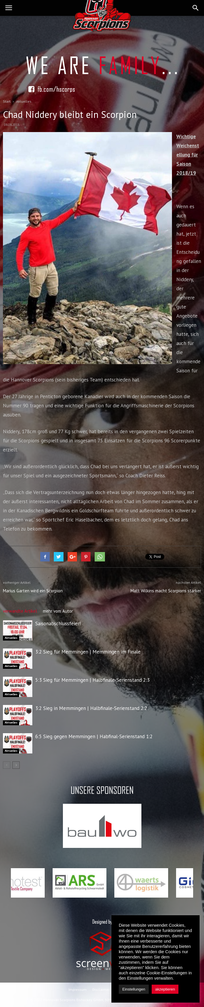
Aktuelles (11, 638)
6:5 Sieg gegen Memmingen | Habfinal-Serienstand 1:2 (94, 736)
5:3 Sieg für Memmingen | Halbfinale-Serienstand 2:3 (92, 680)
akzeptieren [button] (165, 989)
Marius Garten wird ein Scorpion (33, 590)
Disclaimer (101, 989)
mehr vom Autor (58, 611)
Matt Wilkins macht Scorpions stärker (166, 590)
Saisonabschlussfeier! (58, 623)
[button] (196, 8)
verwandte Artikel (20, 611)
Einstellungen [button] (133, 989)
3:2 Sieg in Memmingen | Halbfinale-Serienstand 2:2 (91, 708)
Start (7, 101)
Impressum (77, 989)
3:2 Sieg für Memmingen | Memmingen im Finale (88, 651)
